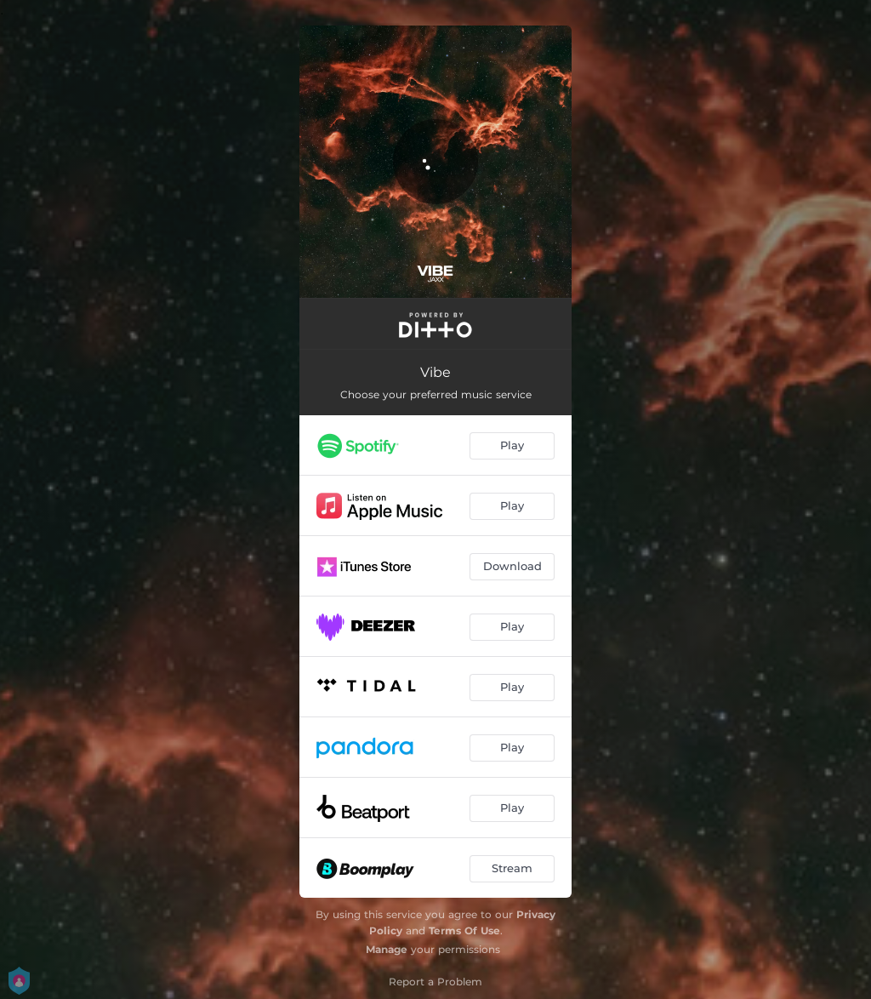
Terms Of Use (464, 930)
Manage (386, 949)
